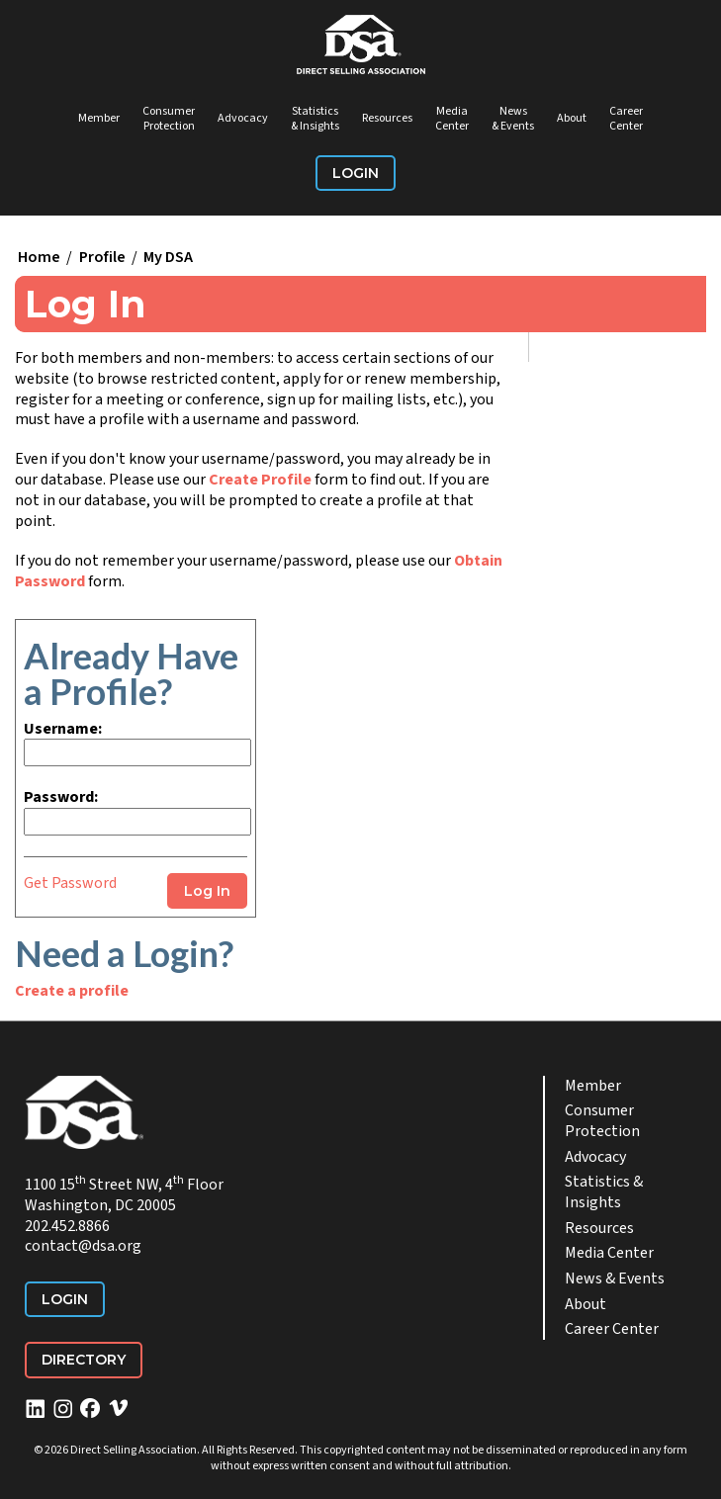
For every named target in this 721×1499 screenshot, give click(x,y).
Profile (102, 257)
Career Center (626, 119)
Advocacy (243, 118)
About (571, 118)
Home (39, 257)
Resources (387, 118)
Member (99, 118)
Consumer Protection (168, 119)
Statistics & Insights (315, 119)
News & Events (513, 119)
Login (355, 173)
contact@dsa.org (83, 1246)
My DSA (168, 257)
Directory (84, 1359)
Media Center (452, 119)
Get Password (70, 883)
